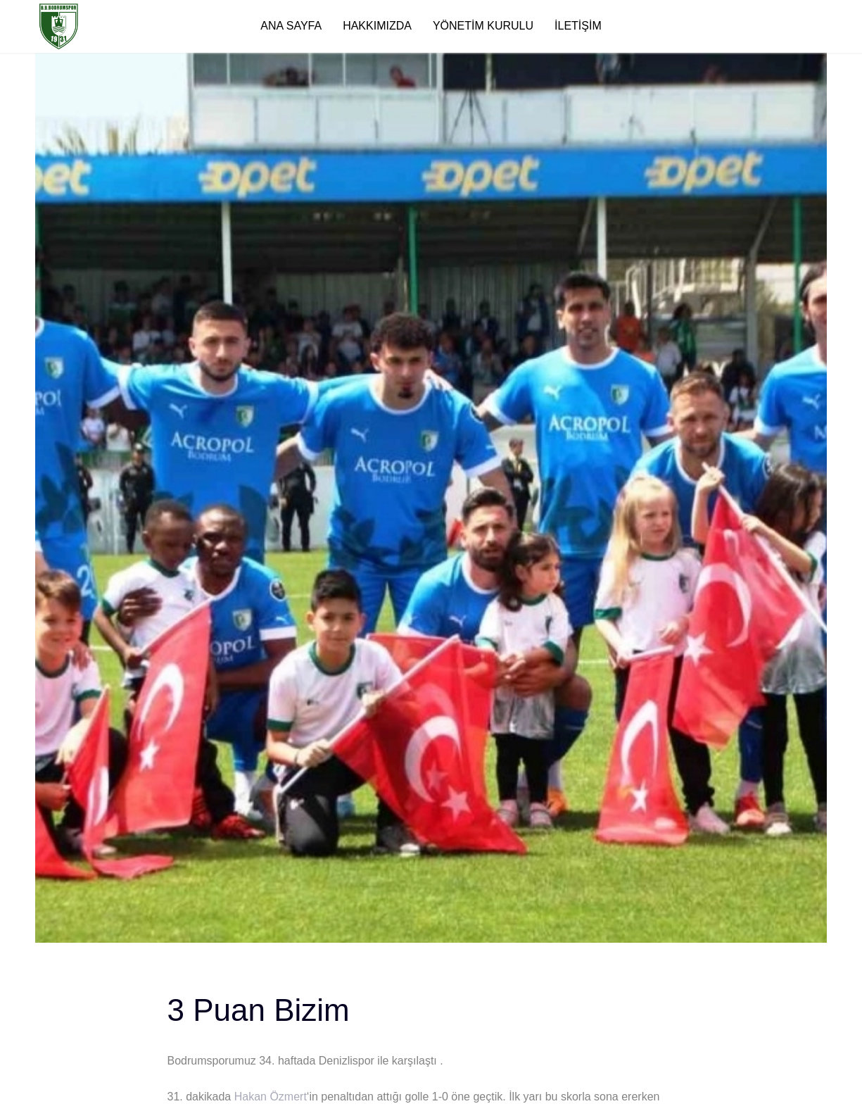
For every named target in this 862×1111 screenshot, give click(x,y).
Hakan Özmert (270, 1097)
